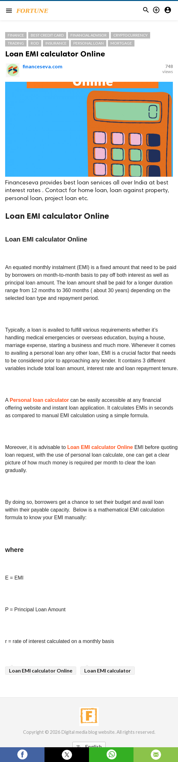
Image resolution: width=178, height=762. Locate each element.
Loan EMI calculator (107, 670)
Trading (16, 43)
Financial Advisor (88, 35)
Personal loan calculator (39, 400)
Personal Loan (88, 43)
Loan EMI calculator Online (55, 53)
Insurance (56, 43)
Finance (16, 35)
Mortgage (121, 43)
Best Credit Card (47, 35)
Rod (35, 43)
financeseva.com (42, 66)
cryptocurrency (130, 35)
